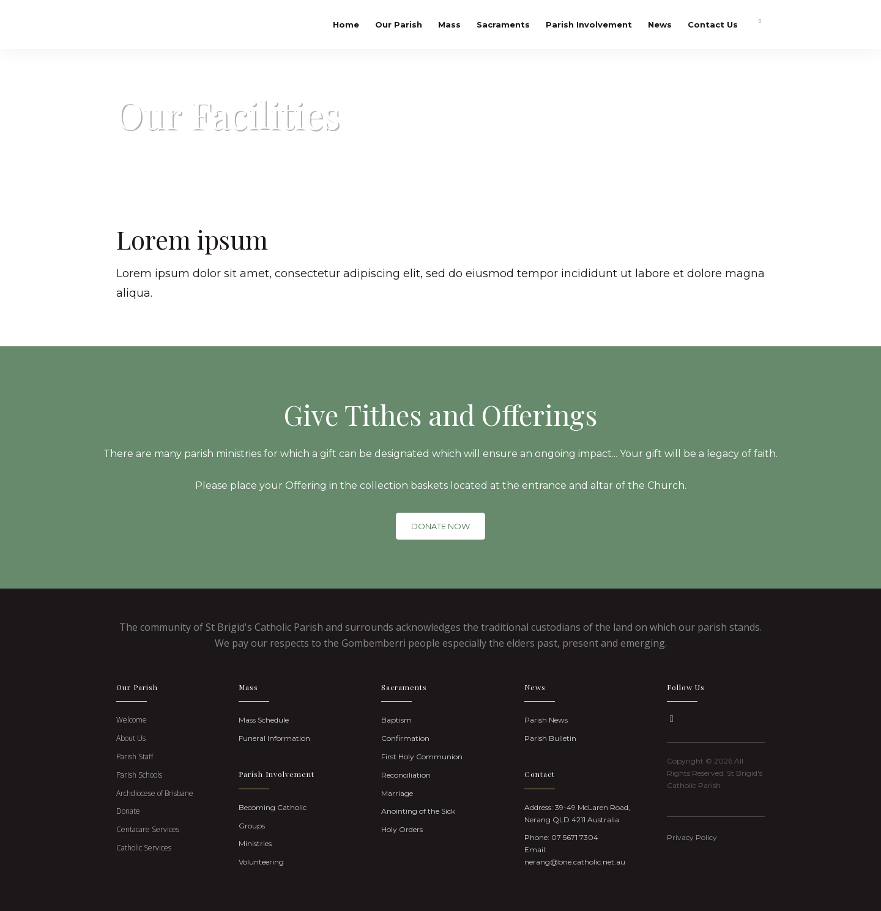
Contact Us (713, 24)
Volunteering (261, 861)
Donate (128, 811)
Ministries (255, 843)
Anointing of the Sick (418, 811)
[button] (672, 719)
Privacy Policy (692, 837)
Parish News (546, 719)
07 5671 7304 (574, 837)
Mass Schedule (264, 719)
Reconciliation (406, 774)
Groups (252, 825)
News (660, 24)
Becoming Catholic (273, 807)
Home (346, 24)
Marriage (397, 793)
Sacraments (503, 24)
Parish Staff (134, 756)
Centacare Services (147, 829)
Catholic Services (143, 847)
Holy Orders (402, 829)
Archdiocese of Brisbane (154, 793)
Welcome (131, 720)
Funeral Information (274, 738)
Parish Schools (139, 775)
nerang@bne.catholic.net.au (574, 861)
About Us (131, 738)
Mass (449, 24)
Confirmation (405, 738)
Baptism (396, 719)
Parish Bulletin (550, 738)
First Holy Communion (422, 756)
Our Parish (398, 24)
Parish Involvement (589, 24)
